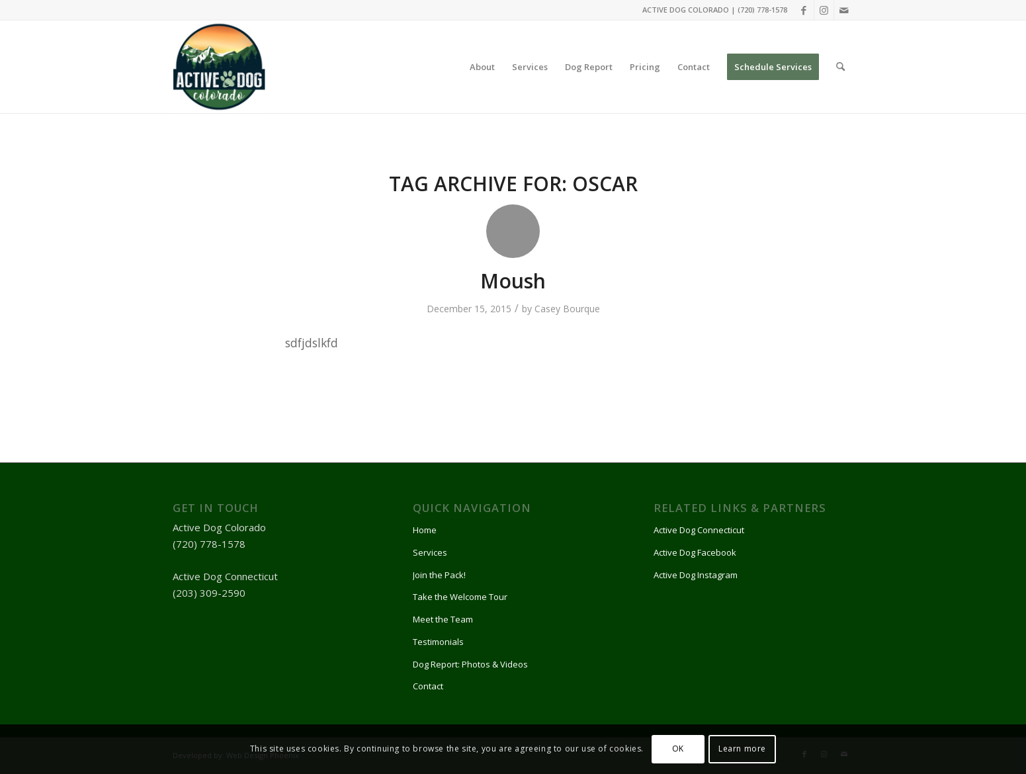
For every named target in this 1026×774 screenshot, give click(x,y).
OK (678, 748)
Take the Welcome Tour (460, 597)
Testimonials (438, 642)
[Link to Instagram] (824, 10)
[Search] (840, 67)
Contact (428, 686)
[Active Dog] (219, 67)
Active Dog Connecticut (699, 530)
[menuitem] (482, 67)
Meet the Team (443, 619)
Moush (513, 280)
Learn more (742, 748)
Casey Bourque (567, 308)
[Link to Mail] (844, 10)
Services (430, 552)
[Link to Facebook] (804, 10)
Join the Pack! (439, 575)
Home (425, 530)
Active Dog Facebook (695, 552)
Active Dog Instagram (696, 575)
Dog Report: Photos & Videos (470, 664)
